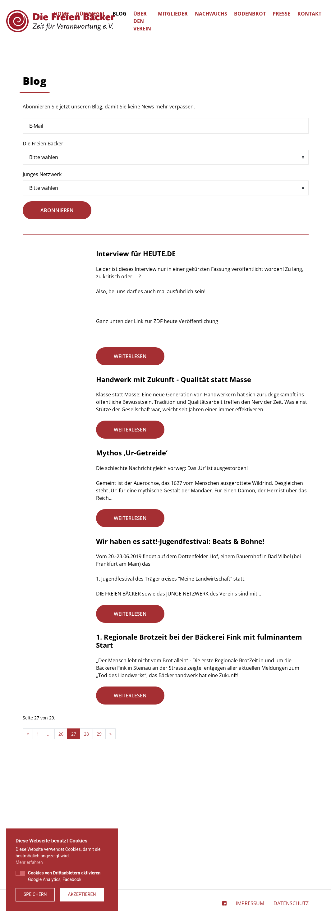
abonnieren (57, 332)
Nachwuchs (211, 13)
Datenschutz (291, 904)
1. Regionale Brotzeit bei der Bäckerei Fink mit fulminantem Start (199, 764)
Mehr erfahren (29, 862)
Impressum (250, 904)
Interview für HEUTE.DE (136, 376)
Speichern (35, 894)
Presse (281, 13)
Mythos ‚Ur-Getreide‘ (132, 576)
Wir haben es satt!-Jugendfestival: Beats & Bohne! (180, 665)
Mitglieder (173, 13)
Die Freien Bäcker (43, 265)
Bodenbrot (250, 13)
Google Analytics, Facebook (64, 876)
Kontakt (309, 13)
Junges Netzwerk (42, 296)
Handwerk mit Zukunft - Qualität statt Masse (173, 502)
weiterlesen (130, 478)
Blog (119, 13)
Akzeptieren (82, 894)
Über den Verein (142, 21)
